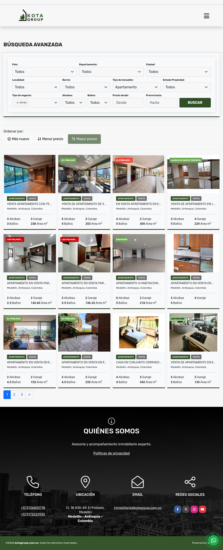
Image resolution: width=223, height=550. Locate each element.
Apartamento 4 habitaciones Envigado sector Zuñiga (139, 283)
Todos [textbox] (19, 72)
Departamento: (88, 64)
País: (15, 64)
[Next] (29, 394)
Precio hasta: (154, 95)
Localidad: (18, 80)
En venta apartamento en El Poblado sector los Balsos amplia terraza (139, 204)
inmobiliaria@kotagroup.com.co (137, 508)
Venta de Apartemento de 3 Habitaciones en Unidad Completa (84, 204)
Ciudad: (150, 64)
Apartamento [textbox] (126, 87)
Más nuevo (18, 139)
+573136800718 (33, 508)
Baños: (92, 95)
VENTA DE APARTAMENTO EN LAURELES (193, 204)
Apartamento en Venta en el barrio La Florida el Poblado (84, 362)
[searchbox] (16, 109)
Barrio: (67, 80)
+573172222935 (33, 514)
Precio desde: (121, 95)
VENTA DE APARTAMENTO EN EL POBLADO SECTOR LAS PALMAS (193, 362)
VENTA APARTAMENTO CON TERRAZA (29, 204)
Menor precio (50, 139)
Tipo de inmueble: (123, 80)
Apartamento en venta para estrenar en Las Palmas (29, 283)
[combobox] (44, 72)
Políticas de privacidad (111, 453)
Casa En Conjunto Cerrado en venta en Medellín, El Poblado (139, 362)
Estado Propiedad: (174, 80)
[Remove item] (17, 102)
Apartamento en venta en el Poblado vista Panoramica (29, 362)
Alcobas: (68, 95)
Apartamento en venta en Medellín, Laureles (193, 283)
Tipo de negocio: (22, 95)
